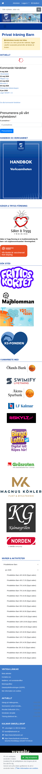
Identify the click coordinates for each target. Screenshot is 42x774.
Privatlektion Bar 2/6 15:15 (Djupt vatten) (21, 647)
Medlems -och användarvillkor (12, 680)
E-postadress (4, 121)
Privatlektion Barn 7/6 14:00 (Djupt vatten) (21, 585)
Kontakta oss (6, 677)
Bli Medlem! (35, 3)
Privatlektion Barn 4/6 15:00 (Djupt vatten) (21, 653)
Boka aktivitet (6, 673)
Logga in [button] (25, 3)
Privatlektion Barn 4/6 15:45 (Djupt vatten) (21, 658)
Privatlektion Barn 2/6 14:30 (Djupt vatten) (21, 642)
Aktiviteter (16, 3)
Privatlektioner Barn (10, 564)
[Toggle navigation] (5, 26)
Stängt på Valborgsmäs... (10, 702)
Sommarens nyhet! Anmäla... (12, 706)
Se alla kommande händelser (10, 102)
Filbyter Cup (4, 79)
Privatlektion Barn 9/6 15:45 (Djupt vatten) (21, 601)
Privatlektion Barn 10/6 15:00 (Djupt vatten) (22, 622)
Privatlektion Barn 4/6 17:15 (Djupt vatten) (21, 580)
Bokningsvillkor (7, 684)
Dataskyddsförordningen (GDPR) (13, 687)
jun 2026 (8, 570)
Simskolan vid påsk (8, 713)
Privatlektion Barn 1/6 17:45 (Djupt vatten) (21, 637)
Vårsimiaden (4, 74)
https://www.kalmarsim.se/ (14, 735)
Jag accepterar (29, 757)
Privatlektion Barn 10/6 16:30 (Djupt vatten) (22, 627)
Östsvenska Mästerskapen (9, 88)
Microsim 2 (4, 83)
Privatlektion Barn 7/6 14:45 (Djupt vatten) (21, 591)
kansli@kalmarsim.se (12, 731)
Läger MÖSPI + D (6, 93)
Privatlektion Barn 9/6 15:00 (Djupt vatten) (21, 606)
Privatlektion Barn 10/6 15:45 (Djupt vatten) (22, 616)
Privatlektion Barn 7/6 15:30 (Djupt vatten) (21, 596)
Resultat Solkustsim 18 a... (11, 709)
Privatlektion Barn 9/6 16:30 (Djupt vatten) (21, 611)
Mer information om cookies (11, 691)
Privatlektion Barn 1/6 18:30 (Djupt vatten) (21, 632)
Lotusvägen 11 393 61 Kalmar (15, 728)
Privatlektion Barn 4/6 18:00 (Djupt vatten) (21, 575)
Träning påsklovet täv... (10, 716)
